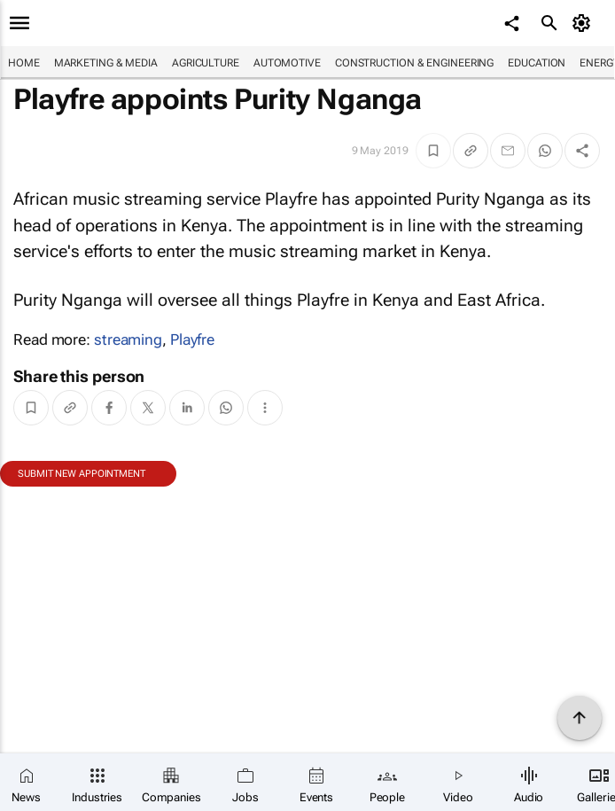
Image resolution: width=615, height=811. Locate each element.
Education (536, 63)
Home (24, 63)
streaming (128, 339)
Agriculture (205, 63)
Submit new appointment (81, 474)
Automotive (287, 63)
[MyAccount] (584, 23)
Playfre (192, 339)
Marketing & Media (106, 63)
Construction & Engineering (414, 63)
